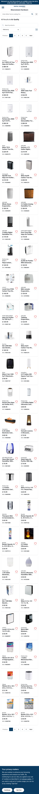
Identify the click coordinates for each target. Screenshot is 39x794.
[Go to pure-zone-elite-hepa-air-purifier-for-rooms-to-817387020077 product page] (29, 229)
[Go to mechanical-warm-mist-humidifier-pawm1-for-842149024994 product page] (29, 654)
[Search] (32, 14)
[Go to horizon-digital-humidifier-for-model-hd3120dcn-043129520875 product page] (29, 144)
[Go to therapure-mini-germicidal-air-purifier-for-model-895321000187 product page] (10, 513)
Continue (7, 790)
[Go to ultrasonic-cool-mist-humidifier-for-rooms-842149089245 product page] (10, 484)
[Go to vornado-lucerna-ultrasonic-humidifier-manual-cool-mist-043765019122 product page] (29, 428)
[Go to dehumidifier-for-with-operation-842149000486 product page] (29, 116)
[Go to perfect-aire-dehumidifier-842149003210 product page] (10, 116)
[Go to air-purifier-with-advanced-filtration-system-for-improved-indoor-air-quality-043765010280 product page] (29, 257)
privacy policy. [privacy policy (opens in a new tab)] (27, 779)
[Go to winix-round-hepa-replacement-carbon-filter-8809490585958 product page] (29, 484)
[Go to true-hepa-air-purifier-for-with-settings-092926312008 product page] (10, 172)
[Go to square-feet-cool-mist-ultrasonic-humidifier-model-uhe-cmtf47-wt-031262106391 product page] (29, 371)
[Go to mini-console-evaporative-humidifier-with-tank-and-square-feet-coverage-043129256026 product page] (29, 286)
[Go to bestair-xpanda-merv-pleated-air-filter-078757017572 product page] (10, 541)
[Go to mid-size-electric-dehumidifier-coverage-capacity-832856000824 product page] (10, 342)
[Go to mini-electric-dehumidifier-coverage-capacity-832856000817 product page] (10, 598)
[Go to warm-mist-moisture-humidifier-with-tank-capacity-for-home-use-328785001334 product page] (29, 626)
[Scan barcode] (36, 14)
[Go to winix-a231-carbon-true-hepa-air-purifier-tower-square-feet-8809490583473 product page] (29, 342)
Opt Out (18, 790)
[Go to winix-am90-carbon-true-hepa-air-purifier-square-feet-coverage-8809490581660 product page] (29, 172)
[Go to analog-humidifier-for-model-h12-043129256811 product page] (29, 201)
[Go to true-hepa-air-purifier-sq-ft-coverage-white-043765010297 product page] (10, 59)
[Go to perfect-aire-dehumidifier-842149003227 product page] (29, 59)
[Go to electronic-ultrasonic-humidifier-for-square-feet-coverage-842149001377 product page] (10, 569)
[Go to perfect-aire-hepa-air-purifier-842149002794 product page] (10, 399)
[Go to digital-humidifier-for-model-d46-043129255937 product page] (10, 229)
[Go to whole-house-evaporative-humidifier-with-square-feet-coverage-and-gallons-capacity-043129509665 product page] (10, 201)
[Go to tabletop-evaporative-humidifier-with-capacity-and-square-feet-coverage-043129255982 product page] (29, 314)
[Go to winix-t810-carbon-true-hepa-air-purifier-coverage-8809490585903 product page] (10, 144)
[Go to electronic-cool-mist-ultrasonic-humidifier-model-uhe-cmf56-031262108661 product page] (10, 428)
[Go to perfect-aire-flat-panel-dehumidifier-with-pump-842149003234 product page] (10, 87)
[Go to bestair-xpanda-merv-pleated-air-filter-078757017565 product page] (29, 513)
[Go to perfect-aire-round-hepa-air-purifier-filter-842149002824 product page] (29, 683)
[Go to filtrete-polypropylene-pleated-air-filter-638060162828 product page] (10, 654)
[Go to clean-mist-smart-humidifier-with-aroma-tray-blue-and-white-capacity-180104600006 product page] (10, 456)
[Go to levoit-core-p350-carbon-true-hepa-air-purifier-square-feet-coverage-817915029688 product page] (10, 286)
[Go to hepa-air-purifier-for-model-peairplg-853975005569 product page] (10, 314)
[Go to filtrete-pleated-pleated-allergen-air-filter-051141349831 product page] (10, 683)
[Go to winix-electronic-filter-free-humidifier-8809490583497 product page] (10, 371)
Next (31, 35)
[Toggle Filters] (37, 29)
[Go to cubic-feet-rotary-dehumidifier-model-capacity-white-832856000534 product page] (29, 87)
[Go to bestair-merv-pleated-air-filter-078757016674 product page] (29, 711)
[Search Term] (17, 14)
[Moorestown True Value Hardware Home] (19, 7)
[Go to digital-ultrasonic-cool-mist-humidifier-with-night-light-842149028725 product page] (29, 399)
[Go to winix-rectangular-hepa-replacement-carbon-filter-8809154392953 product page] (29, 598)
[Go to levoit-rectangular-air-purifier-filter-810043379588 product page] (10, 626)
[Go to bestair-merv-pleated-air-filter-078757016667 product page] (10, 711)
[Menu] (3, 7)
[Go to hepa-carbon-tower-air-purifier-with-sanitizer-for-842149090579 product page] (10, 257)
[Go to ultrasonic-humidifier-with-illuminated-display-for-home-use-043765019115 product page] (29, 541)
